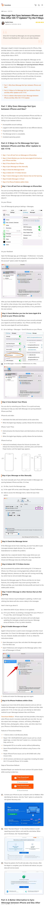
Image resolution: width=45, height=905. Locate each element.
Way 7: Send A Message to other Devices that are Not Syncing (22, 176)
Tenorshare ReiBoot (7, 716)
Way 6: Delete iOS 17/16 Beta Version (14, 173)
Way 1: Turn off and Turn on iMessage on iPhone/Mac (20, 155)
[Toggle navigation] (41, 5)
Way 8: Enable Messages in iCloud (13, 179)
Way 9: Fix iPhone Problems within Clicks (15, 182)
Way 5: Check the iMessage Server (13, 170)
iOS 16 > (10, 11)
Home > (5, 11)
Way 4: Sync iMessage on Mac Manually (15, 166)
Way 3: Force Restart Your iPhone (13, 163)
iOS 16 (19, 24)
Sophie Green (9, 22)
